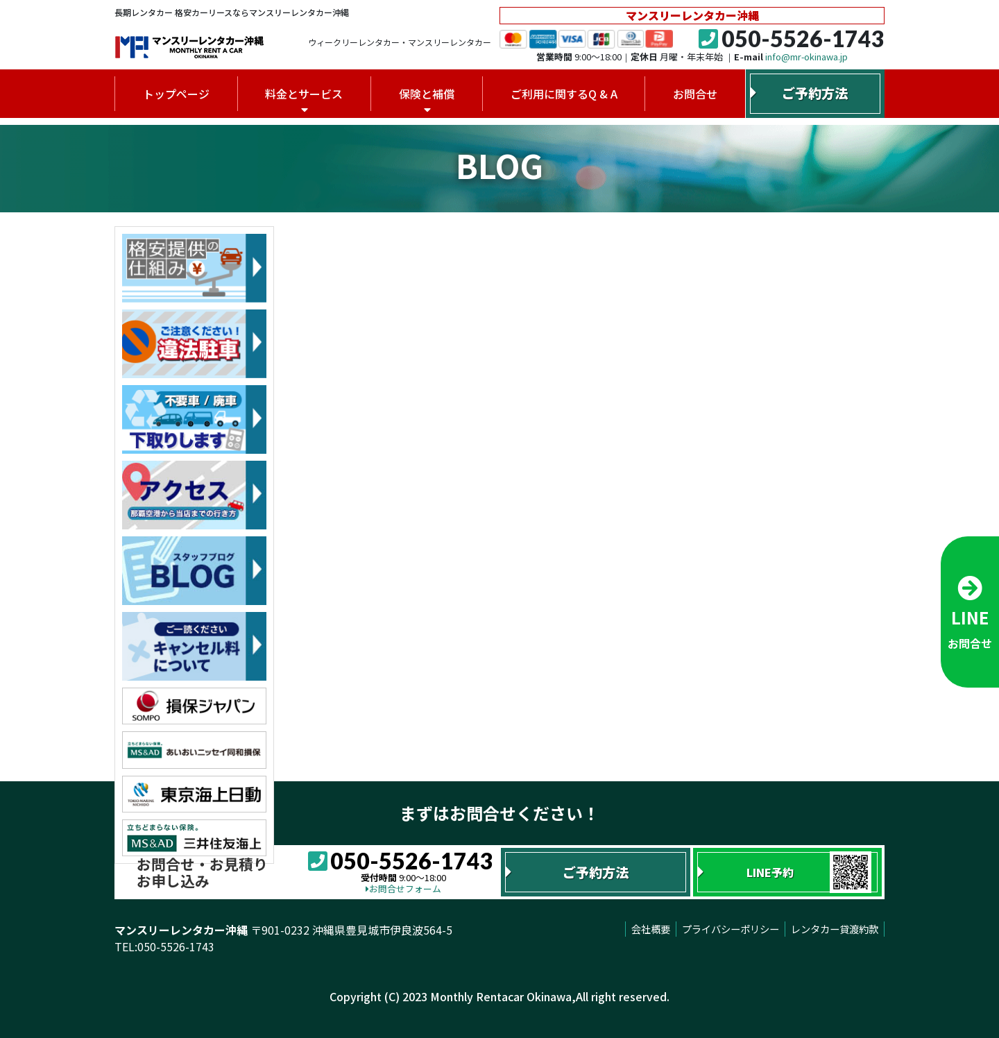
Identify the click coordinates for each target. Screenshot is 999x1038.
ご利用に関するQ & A (564, 93)
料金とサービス (304, 93)
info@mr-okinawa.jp (806, 56)
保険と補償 (426, 93)
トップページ (176, 93)
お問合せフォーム (403, 888)
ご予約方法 (815, 93)
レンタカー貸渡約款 (834, 928)
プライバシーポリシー (730, 928)
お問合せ (695, 93)
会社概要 (650, 928)
